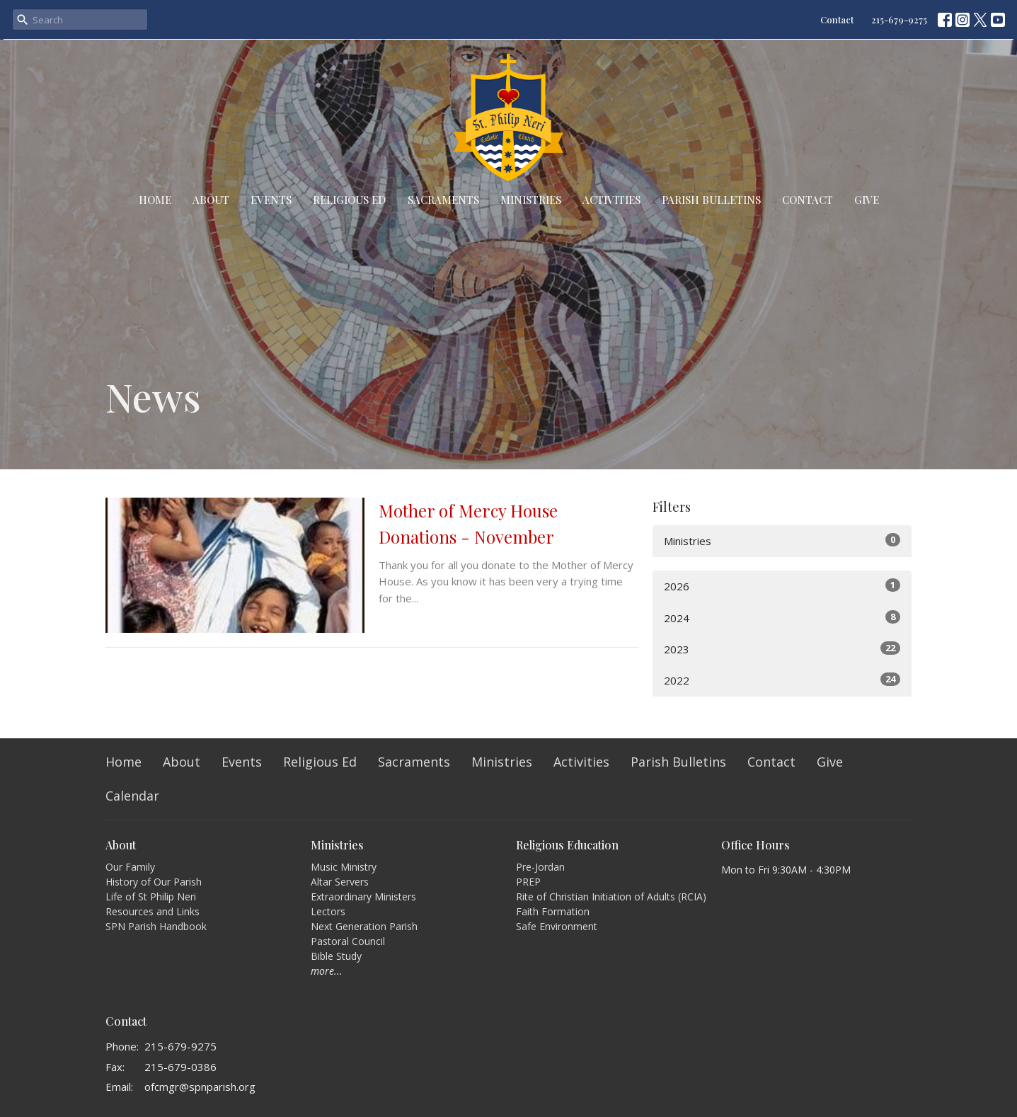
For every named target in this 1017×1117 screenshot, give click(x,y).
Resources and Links (152, 911)
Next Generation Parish (364, 926)
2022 (782, 679)
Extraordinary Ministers (363, 896)
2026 (782, 585)
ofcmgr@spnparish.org (199, 1086)
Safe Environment (556, 926)
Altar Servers (340, 881)
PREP (528, 881)
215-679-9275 (899, 19)
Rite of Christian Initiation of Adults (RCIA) (611, 896)
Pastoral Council (348, 941)
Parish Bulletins (711, 200)
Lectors (328, 911)
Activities (611, 200)
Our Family (130, 866)
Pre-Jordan (540, 866)
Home (155, 200)
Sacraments (443, 200)
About (211, 200)
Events (271, 200)
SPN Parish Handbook (156, 926)
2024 (782, 617)
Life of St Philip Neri (150, 896)
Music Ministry (344, 866)
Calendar (132, 795)
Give (866, 200)
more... (327, 971)
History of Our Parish (153, 881)
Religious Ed (349, 200)
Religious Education (567, 844)
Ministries (530, 200)
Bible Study (336, 956)
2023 (782, 648)
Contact (837, 19)
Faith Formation (553, 911)
